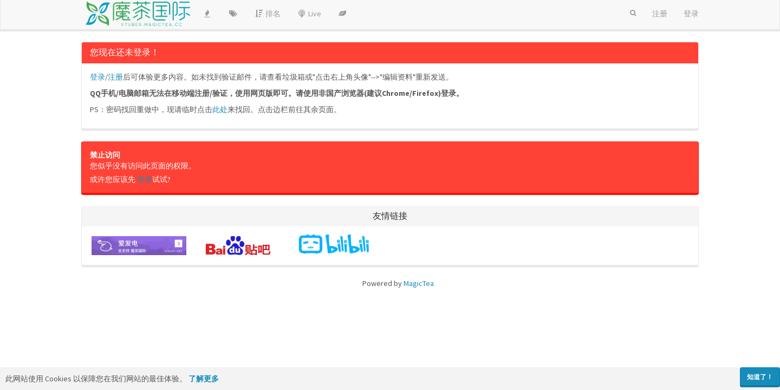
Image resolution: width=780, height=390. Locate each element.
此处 (219, 109)
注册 (115, 77)
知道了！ (760, 377)
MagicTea (419, 283)
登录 (97, 77)
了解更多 (203, 379)
